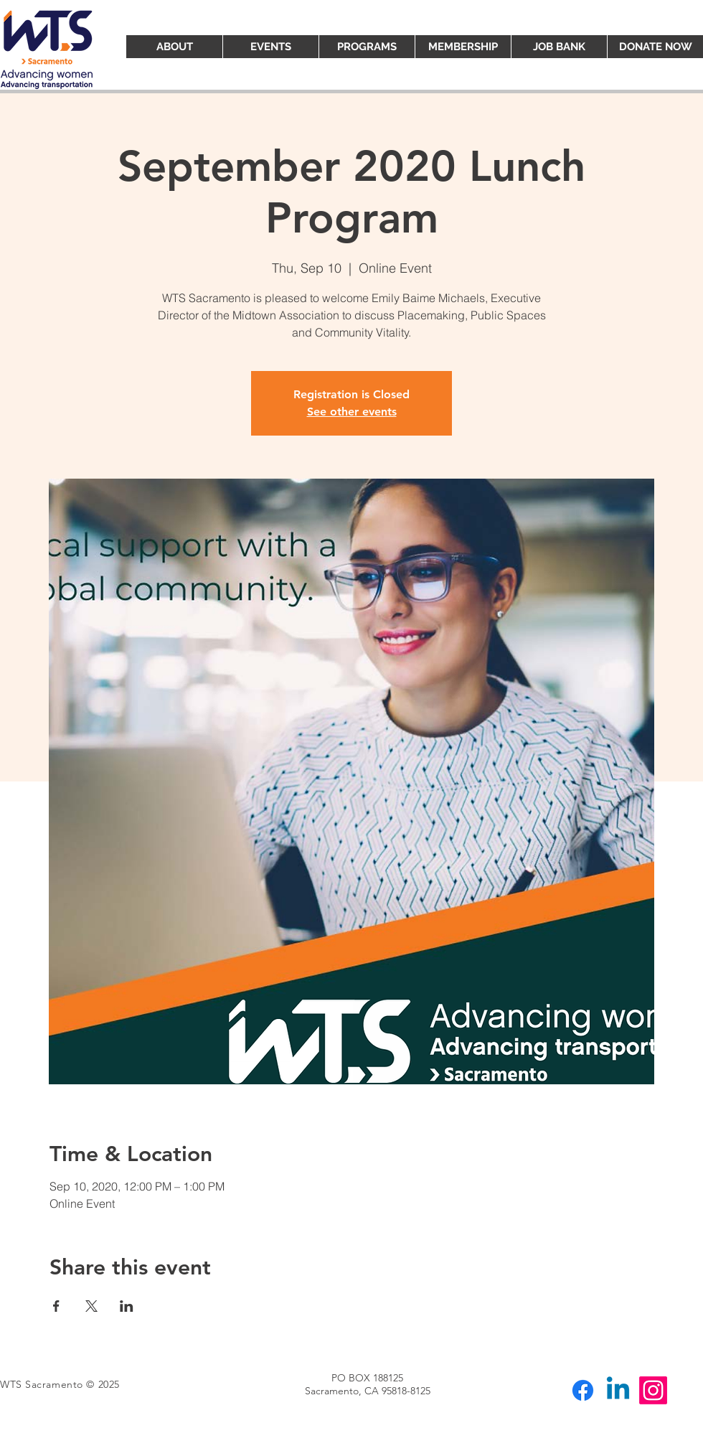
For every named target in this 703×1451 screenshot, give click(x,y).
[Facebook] (583, 1390)
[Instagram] (653, 1390)
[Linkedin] (618, 1390)
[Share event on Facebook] (56, 1306)
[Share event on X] (91, 1306)
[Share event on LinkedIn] (126, 1306)
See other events (352, 411)
